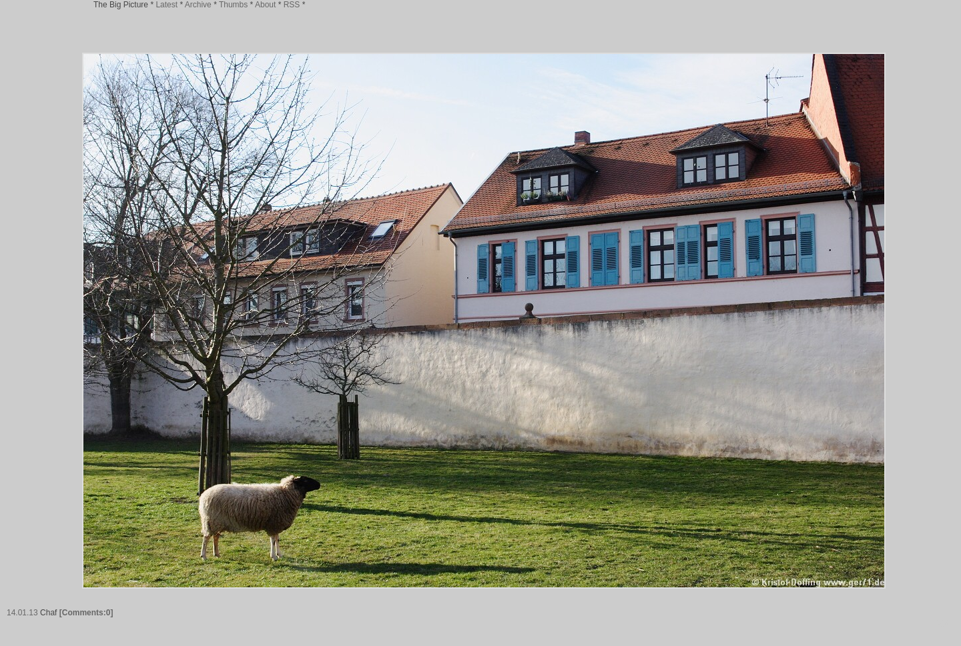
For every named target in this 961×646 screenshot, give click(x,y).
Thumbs (233, 4)
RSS (292, 4)
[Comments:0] (86, 612)
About (265, 4)
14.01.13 (22, 612)
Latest (166, 4)
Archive (198, 4)
